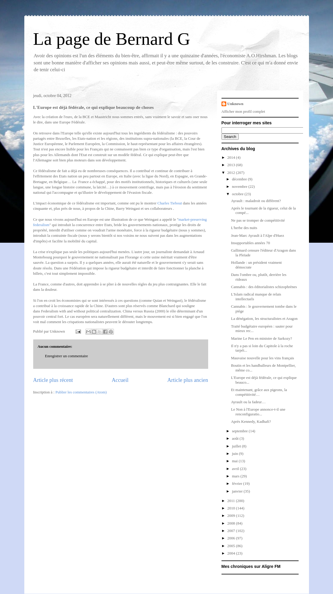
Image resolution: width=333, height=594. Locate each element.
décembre (240, 179)
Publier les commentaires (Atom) (81, 392)
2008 (231, 523)
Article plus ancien (187, 380)
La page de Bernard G (111, 39)
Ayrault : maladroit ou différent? (256, 200)
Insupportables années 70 (250, 243)
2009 (231, 515)
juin (235, 453)
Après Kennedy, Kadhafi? (251, 421)
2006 (231, 538)
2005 (231, 546)
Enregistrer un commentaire (66, 356)
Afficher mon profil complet (243, 111)
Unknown (235, 103)
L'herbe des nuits (244, 227)
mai (235, 461)
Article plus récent (53, 380)
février (237, 483)
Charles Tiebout (169, 203)
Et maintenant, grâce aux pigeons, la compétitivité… (259, 392)
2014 (231, 157)
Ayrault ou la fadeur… (248, 402)
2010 (231, 508)
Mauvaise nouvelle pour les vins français (262, 358)
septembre (240, 431)
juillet (237, 446)
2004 (231, 553)
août (236, 438)
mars (236, 476)
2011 (231, 500)
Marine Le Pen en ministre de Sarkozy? (261, 338)
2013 (231, 165)
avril (236, 468)
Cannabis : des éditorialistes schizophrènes (264, 287)
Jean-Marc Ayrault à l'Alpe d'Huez (257, 235)
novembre (240, 186)
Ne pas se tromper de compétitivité (258, 220)
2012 (231, 172)
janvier (237, 491)
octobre (238, 194)
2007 (231, 530)
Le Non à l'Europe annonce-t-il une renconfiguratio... (258, 411)
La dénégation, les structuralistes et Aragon (264, 318)
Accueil (120, 380)
